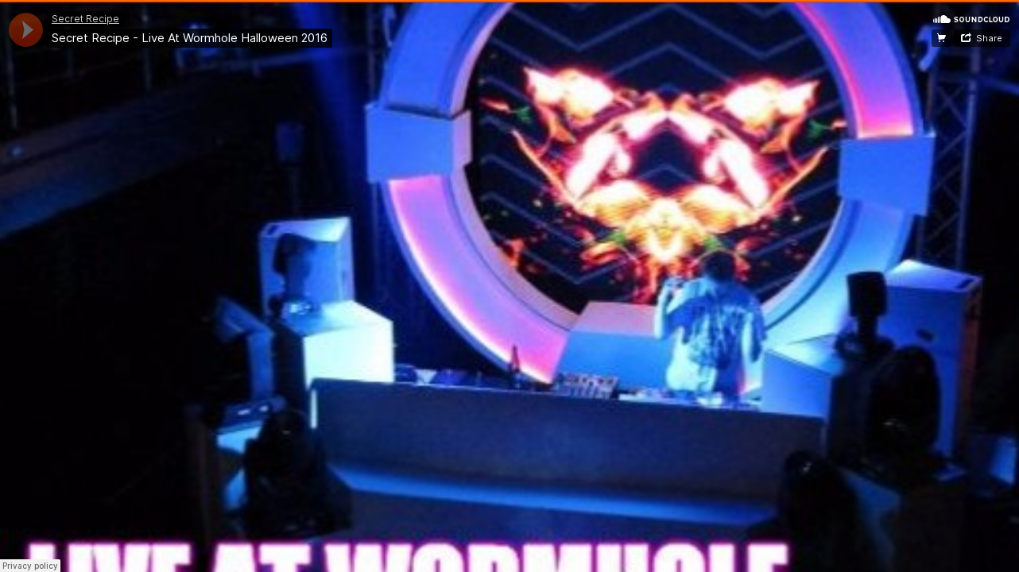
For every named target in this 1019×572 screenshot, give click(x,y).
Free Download (941, 38)
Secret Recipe (85, 19)
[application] (26, 30)
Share (989, 38)
